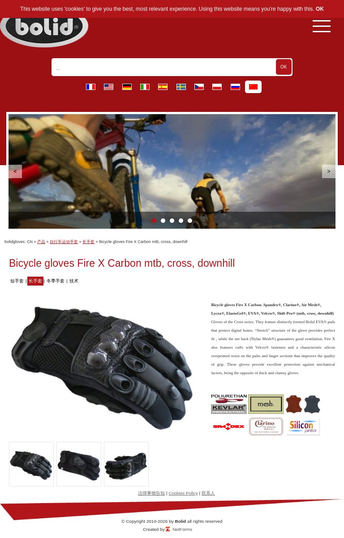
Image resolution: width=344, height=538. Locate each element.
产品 (41, 241)
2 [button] (163, 220)
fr (91, 87)
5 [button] (190, 220)
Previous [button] (15, 171)
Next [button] (328, 171)
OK (320, 9)
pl (217, 87)
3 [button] (172, 220)
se (181, 87)
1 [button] (154, 220)
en (108, 87)
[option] (172, 171)
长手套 (88, 241)
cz (199, 87)
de (127, 87)
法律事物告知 (151, 493)
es (163, 87)
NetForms (182, 529)
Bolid (180, 521)
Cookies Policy (183, 493)
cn (253, 87)
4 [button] (181, 220)
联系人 (208, 493)
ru (235, 87)
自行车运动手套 (64, 241)
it (145, 87)
